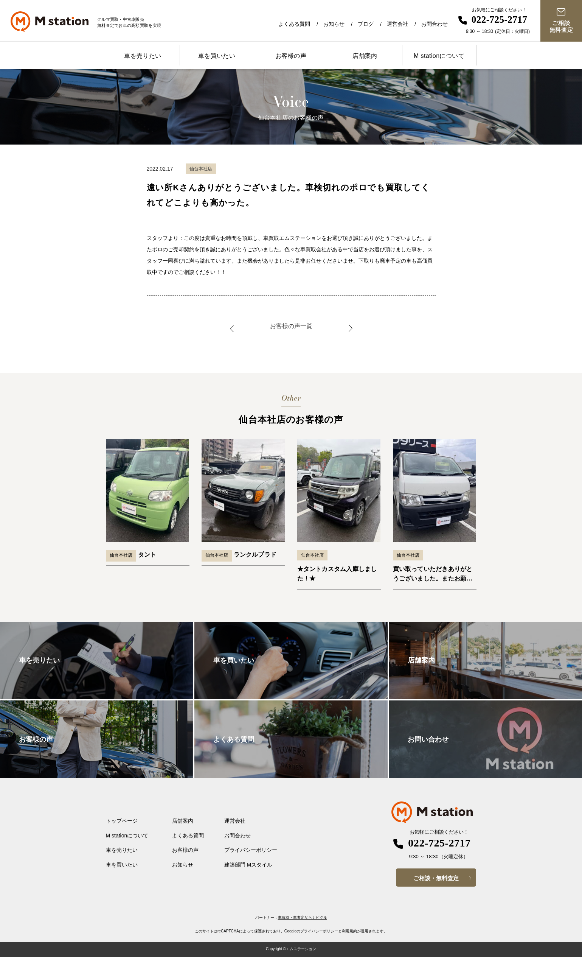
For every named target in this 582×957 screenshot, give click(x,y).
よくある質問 (294, 24)
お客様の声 (290, 56)
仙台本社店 (121, 555)
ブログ (366, 24)
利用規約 (349, 931)
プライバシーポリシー (250, 850)
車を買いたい (216, 56)
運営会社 (397, 24)
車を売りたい (142, 56)
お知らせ (334, 24)
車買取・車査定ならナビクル (302, 917)
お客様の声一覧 (291, 326)
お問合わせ (434, 24)
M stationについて (439, 56)
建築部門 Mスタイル (248, 865)
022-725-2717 (500, 19)
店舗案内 (364, 56)
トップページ (122, 821)
